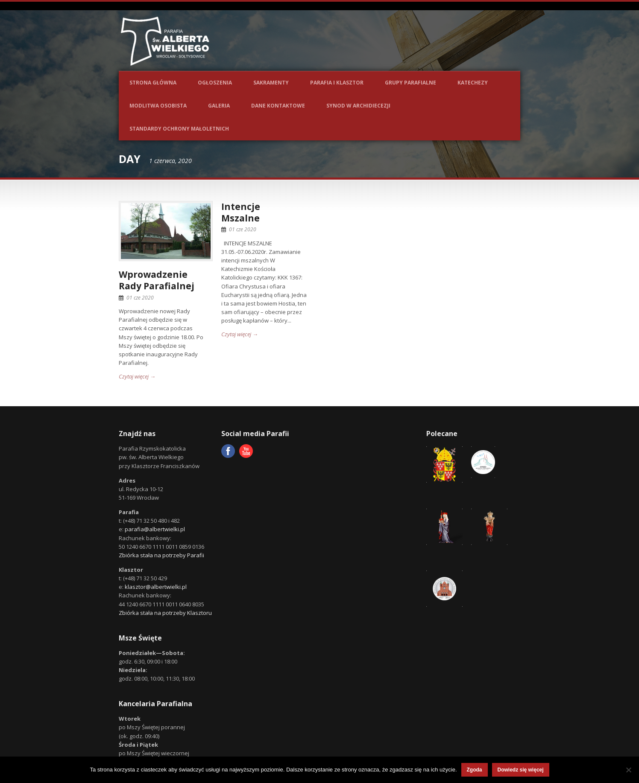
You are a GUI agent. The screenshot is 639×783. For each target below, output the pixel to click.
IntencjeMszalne (240, 212)
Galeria (219, 105)
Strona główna (152, 82)
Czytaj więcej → (137, 376)
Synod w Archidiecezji (358, 105)
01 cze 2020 (140, 297)
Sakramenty (271, 82)
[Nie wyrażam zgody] (628, 770)
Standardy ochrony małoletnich (179, 128)
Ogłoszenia (215, 82)
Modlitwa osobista (158, 105)
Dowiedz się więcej (521, 770)
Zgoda (474, 770)
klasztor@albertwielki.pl (156, 587)
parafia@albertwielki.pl (155, 529)
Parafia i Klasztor (336, 82)
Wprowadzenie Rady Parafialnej (156, 280)
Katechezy (472, 82)
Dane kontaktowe (278, 105)
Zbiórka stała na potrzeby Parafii (161, 555)
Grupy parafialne (410, 82)
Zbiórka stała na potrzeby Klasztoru (165, 613)
